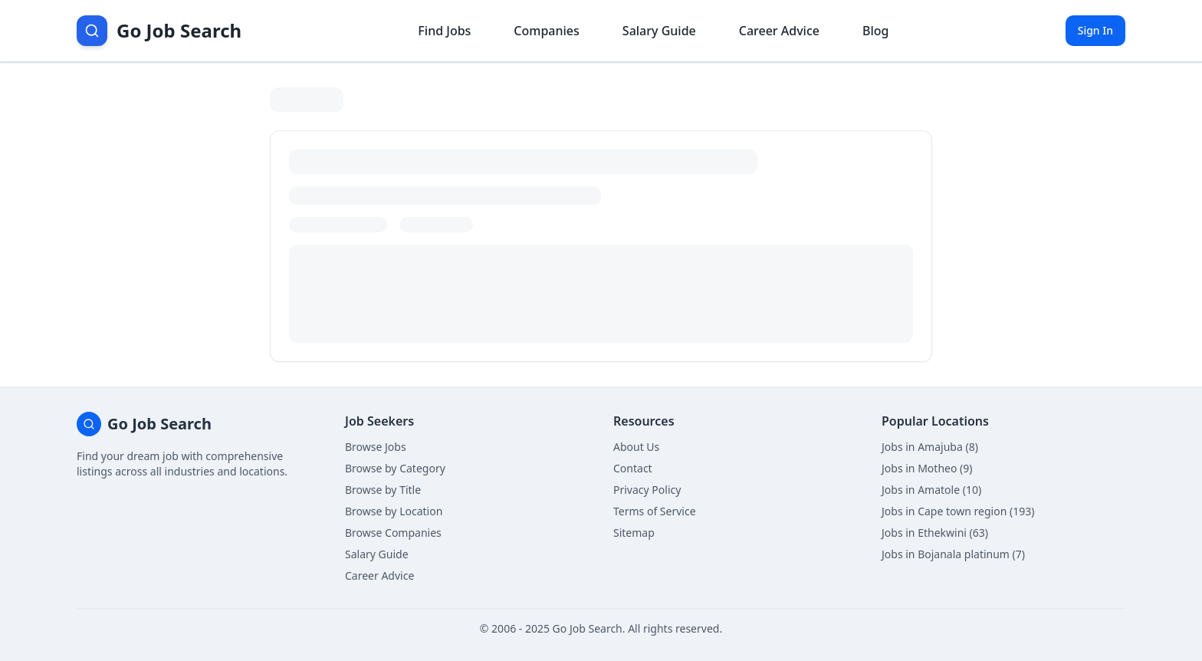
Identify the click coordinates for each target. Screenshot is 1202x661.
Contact (632, 468)
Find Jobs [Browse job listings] (444, 30)
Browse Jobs (375, 446)
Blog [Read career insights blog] (875, 30)
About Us (636, 446)
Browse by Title (383, 489)
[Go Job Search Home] (159, 30)
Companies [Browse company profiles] (546, 30)
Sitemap (634, 532)
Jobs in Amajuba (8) (930, 446)
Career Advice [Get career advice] (779, 30)
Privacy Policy (647, 489)
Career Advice (379, 575)
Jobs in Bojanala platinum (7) (953, 554)
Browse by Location (393, 511)
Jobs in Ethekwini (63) (935, 532)
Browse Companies (393, 532)
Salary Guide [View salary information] (659, 30)
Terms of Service (654, 511)
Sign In (1095, 30)
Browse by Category (395, 468)
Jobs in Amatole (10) (931, 489)
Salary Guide (377, 554)
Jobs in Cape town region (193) (958, 511)
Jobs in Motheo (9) (927, 468)
